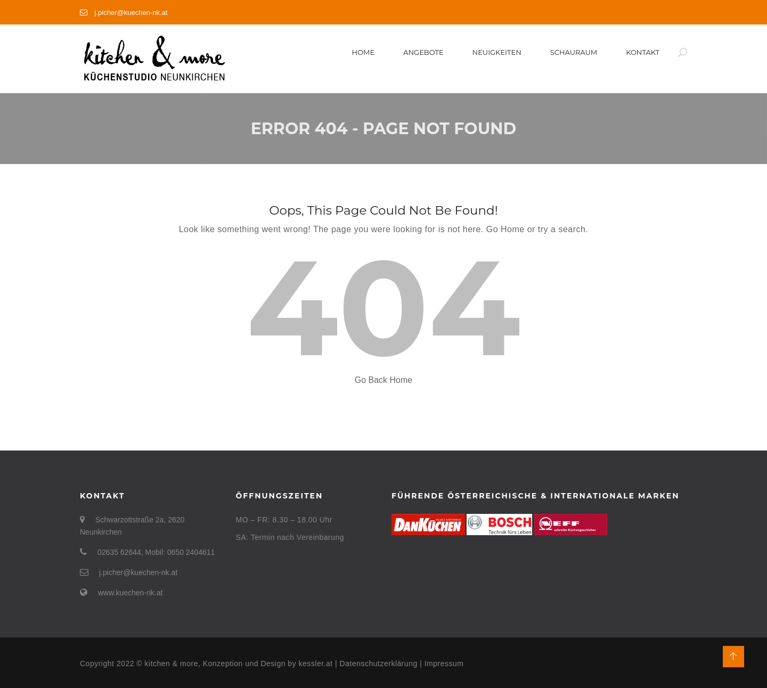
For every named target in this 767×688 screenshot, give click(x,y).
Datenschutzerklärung (379, 663)
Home (363, 52)
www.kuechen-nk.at (130, 592)
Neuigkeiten (496, 52)
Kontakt (642, 52)
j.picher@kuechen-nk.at (123, 13)
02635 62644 (119, 552)
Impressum (444, 663)
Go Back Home (383, 379)
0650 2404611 (191, 552)
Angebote (423, 52)
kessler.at (317, 663)
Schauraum (573, 52)
